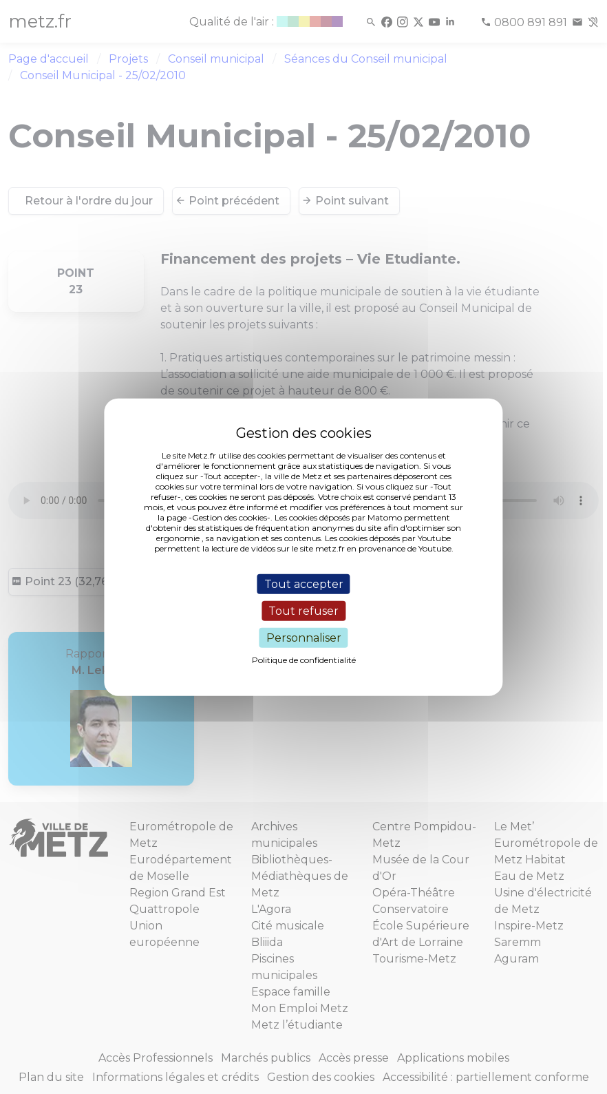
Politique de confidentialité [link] (304, 660)
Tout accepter (303, 583)
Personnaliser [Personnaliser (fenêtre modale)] (303, 637)
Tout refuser (303, 610)
